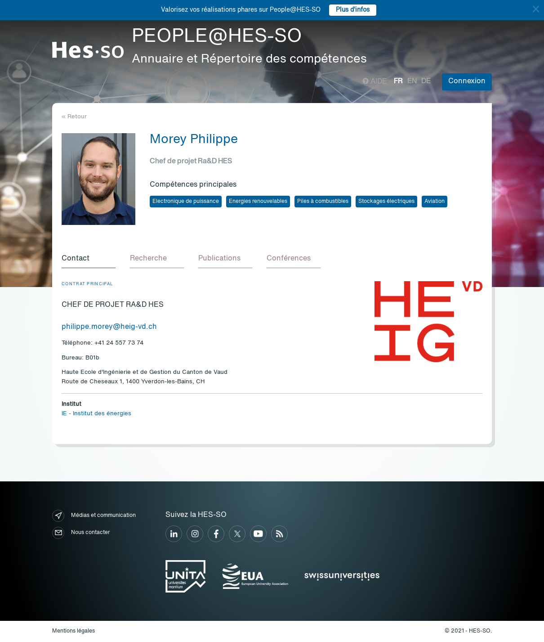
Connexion (467, 81)
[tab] (89, 259)
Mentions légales (73, 631)
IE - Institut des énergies (96, 414)
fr (398, 81)
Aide (374, 81)
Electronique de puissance (185, 201)
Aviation (434, 201)
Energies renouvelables (258, 201)
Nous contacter (81, 533)
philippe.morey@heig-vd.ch (109, 327)
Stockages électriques (386, 201)
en (412, 81)
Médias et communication (94, 516)
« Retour (74, 117)
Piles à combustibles (322, 201)
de (426, 81)
